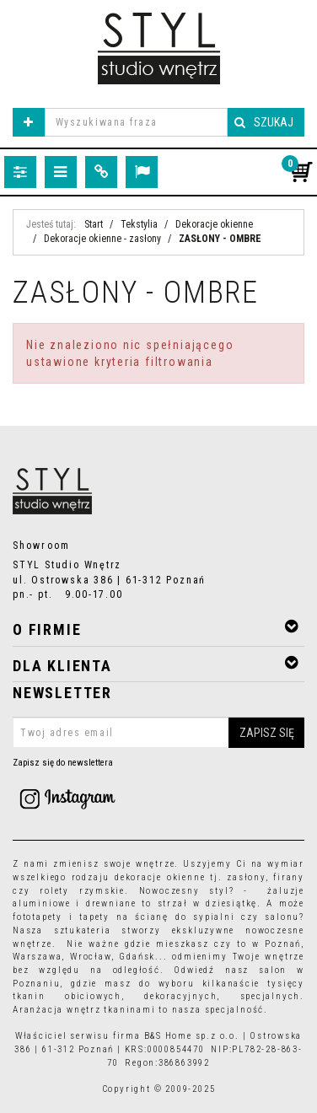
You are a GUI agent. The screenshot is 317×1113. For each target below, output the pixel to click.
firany (288, 877)
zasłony (246, 877)
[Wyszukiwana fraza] (136, 122)
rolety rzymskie (82, 890)
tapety (94, 916)
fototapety (37, 916)
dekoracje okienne (160, 877)
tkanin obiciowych (67, 996)
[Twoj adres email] (158, 733)
